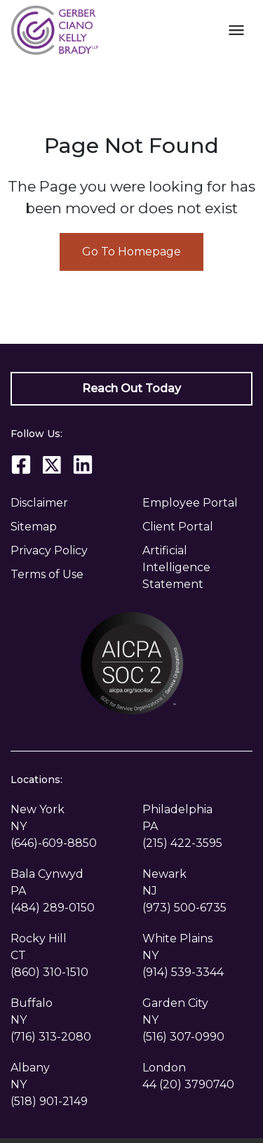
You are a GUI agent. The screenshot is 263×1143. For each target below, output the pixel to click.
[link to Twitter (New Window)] (52, 464)
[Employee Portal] (197, 503)
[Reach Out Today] (131, 389)
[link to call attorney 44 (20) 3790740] (188, 1084)
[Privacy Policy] (66, 550)
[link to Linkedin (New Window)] (82, 464)
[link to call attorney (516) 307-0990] (183, 1036)
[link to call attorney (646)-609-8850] (54, 843)
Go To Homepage (131, 251)
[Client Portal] (197, 527)
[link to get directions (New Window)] (66, 818)
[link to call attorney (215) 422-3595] (182, 843)
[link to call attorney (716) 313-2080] (51, 1036)
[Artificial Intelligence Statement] (197, 567)
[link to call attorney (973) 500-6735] (184, 907)
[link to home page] (54, 29)
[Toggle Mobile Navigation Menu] (236, 30)
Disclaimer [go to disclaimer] (39, 502)
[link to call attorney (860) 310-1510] (49, 972)
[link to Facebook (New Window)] (21, 464)
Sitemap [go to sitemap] (34, 526)
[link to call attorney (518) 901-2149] (49, 1101)
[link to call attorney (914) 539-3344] (183, 972)
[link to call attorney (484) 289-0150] (53, 907)
